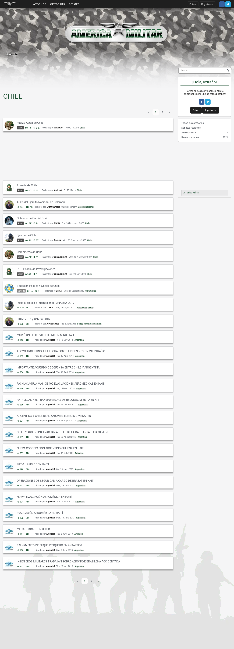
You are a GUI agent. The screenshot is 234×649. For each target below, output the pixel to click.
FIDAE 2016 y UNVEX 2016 (33, 319)
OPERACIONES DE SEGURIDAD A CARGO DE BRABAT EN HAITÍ (55, 480)
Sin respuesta (204, 132)
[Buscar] (228, 70)
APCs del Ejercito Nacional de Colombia (41, 202)
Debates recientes (191, 127)
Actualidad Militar (85, 307)
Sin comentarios (204, 137)
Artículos (39, 4)
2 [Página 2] (162, 112)
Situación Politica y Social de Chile (38, 286)
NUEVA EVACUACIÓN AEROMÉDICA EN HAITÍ (44, 496)
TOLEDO (50, 307)
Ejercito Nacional (86, 207)
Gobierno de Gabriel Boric (32, 218)
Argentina (79, 340)
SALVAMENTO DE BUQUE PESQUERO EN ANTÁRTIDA (50, 545)
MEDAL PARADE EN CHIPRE (34, 529)
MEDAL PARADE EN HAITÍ (33, 464)
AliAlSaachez (53, 324)
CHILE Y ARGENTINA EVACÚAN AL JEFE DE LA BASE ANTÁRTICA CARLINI (62, 432)
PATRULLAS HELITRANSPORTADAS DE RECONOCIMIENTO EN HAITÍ (59, 399)
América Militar (191, 192)
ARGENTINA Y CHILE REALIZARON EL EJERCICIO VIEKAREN (54, 416)
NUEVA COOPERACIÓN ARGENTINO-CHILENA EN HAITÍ (50, 448)
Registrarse (207, 4)
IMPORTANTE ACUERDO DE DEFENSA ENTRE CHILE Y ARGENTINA (58, 367)
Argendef (50, 340)
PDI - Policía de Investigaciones (36, 269)
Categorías (57, 4)
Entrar (192, 4)
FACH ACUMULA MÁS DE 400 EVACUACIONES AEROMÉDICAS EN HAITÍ (61, 383)
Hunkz (57, 223)
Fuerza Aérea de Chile (30, 122)
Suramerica (90, 291)
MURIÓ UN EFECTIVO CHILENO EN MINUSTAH (45, 335)
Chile (82, 128)
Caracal (57, 240)
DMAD (59, 291)
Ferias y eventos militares (89, 324)
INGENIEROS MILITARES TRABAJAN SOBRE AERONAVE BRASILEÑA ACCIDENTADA (68, 561)
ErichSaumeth (53, 207)
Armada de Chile (27, 185)
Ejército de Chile (26, 235)
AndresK (58, 190)
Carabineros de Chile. (30, 252)
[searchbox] (204, 70)
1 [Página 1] (155, 112)
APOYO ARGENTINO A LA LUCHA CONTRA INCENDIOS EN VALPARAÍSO (61, 351)
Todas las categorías (192, 123)
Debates (74, 4)
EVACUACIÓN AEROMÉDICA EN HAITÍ (40, 513)
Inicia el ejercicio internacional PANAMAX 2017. (46, 303)
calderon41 (59, 128)
